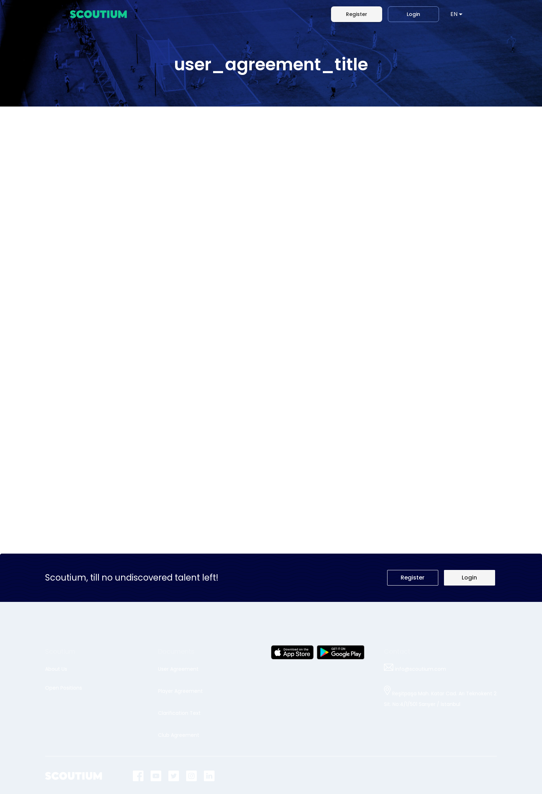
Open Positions (63, 687)
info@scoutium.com (415, 669)
